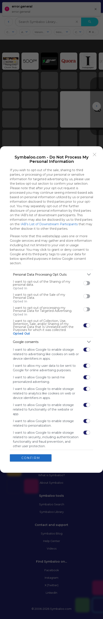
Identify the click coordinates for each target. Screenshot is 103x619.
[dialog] (51, 309)
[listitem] (51, 274)
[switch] (86, 283)
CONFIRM (30, 458)
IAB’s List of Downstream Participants (49, 224)
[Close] (95, 155)
